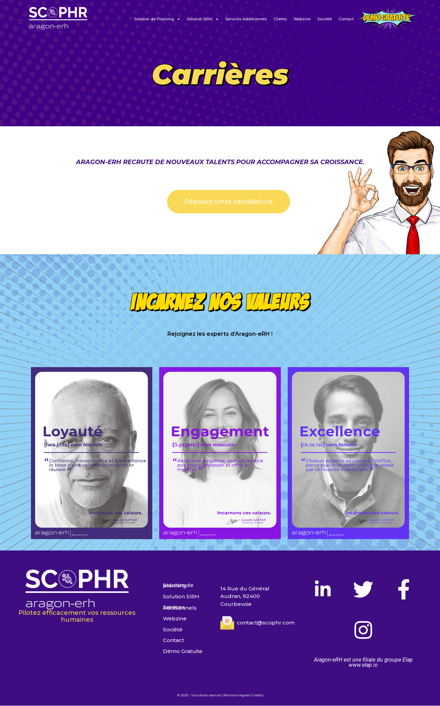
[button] (228, 201)
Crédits (257, 695)
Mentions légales (236, 695)
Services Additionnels (246, 19)
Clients (280, 19)
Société (324, 19)
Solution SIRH (202, 19)
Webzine (302, 19)
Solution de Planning (157, 19)
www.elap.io (363, 665)
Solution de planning (178, 585)
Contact (346, 19)
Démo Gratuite (182, 651)
